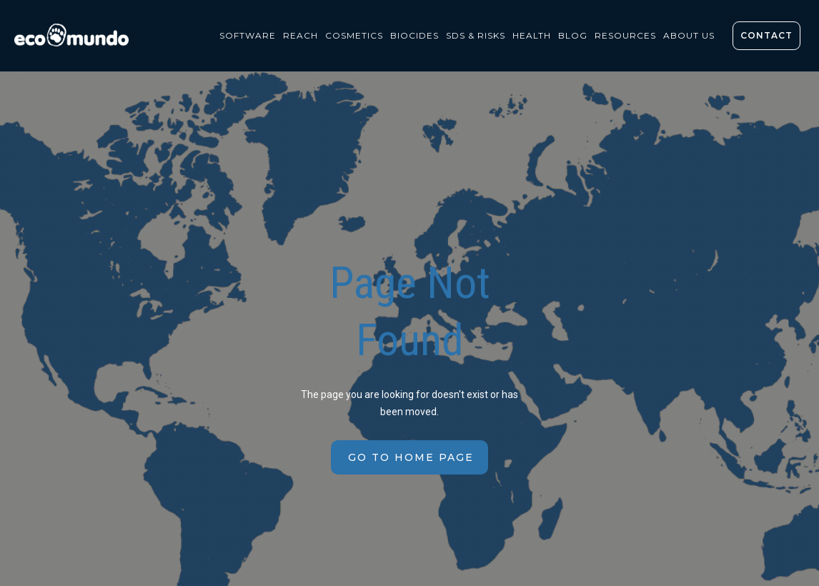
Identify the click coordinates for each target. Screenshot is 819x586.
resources (625, 35)
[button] (247, 35)
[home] (75, 39)
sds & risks (475, 35)
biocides (414, 35)
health (531, 35)
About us (689, 35)
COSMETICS (354, 35)
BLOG (572, 35)
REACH (300, 35)
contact (766, 35)
